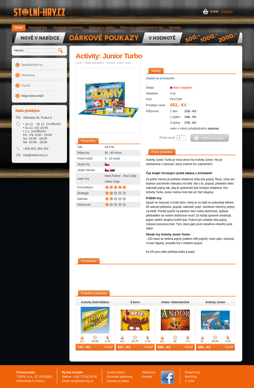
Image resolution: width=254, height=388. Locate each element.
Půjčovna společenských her (141, 27)
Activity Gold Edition (95, 302)
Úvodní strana (116, 372)
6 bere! (135, 302)
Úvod (19, 27)
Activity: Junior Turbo (119, 62)
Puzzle (25, 85)
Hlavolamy (28, 75)
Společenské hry (32, 65)
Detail (109, 347)
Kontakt (175, 27)
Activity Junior (215, 302)
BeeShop (191, 376)
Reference (148, 372)
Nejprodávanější (32, 96)
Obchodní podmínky (68, 27)
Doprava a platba (102, 27)
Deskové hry (38, 27)
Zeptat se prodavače (160, 78)
